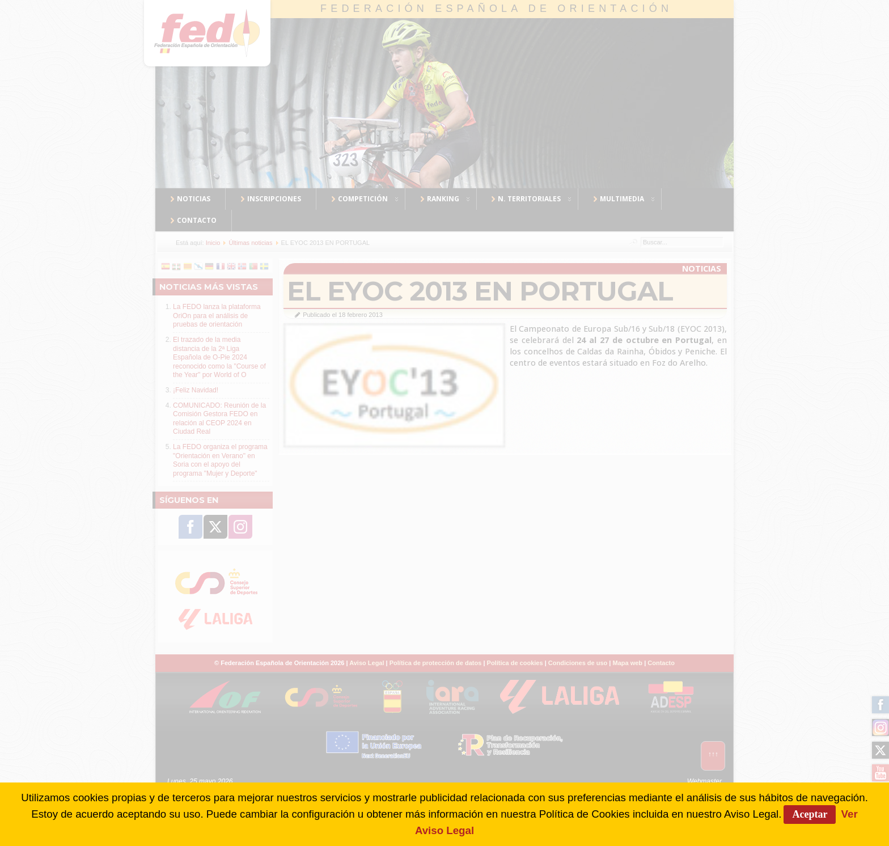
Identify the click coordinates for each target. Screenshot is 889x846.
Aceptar (809, 814)
